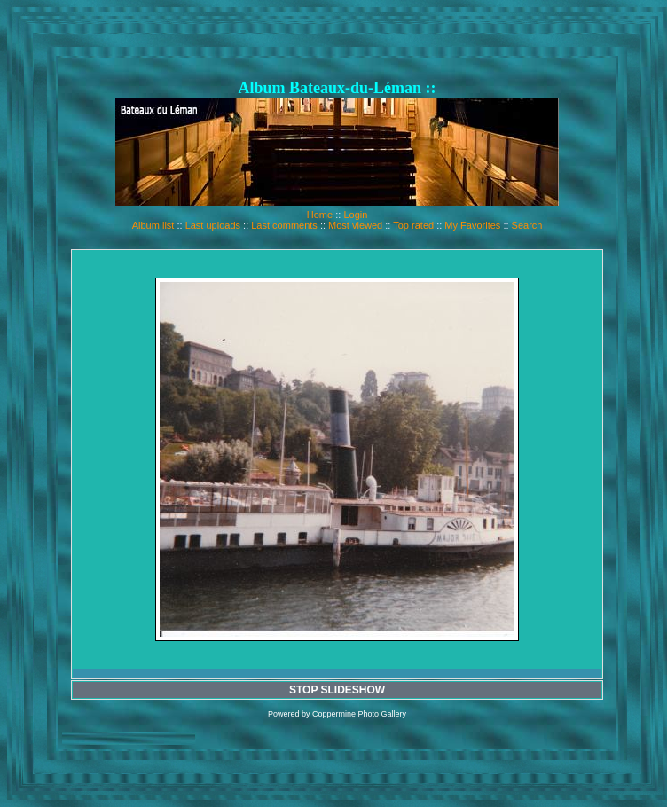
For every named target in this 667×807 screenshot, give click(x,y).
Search (527, 225)
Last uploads (212, 225)
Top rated (413, 225)
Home (320, 214)
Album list (153, 225)
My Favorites (472, 225)
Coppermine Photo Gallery (359, 713)
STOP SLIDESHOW (337, 690)
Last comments (284, 225)
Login (355, 214)
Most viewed (355, 225)
